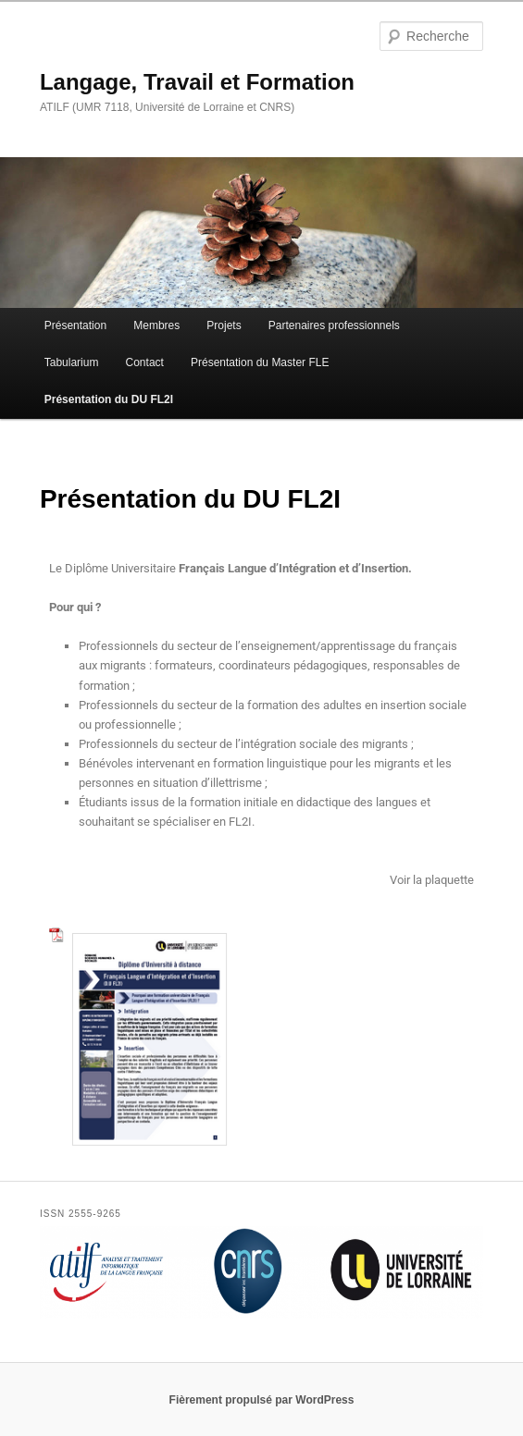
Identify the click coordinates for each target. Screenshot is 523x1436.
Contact (145, 362)
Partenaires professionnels (334, 325)
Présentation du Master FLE (260, 362)
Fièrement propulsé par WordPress (262, 1399)
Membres (156, 325)
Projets (223, 325)
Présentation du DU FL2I (108, 399)
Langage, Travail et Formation (197, 81)
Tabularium (71, 362)
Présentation (75, 325)
